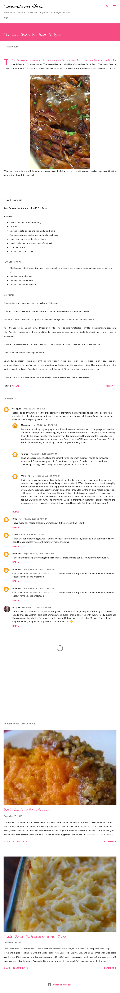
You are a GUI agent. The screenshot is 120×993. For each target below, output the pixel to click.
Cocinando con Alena (23, 6)
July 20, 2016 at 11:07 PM (45, 425)
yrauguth (16, 408)
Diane (15, 534)
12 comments (20, 968)
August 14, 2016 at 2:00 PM (44, 454)
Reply (15, 511)
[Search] (107, 5)
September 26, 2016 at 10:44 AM (39, 569)
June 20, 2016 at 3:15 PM (32, 534)
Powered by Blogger (60, 984)
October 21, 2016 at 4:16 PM (37, 607)
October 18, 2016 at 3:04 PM (46, 475)
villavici (24, 454)
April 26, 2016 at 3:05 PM (35, 408)
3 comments (20, 841)
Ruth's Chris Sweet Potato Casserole (27, 810)
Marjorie (16, 607)
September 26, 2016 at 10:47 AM (39, 588)
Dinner (15, 386)
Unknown (25, 425)
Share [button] (109, 386)
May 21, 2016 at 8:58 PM (35, 519)
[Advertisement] (60, 692)
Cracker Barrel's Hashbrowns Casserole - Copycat (36, 936)
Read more (110, 841)
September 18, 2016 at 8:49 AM (39, 553)
